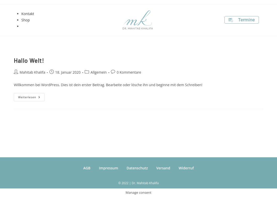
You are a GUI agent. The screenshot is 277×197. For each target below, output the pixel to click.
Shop (25, 20)
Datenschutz (137, 168)
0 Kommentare (129, 72)
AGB (86, 168)
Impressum (108, 168)
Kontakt (27, 13)
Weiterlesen (31, 96)
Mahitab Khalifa (32, 72)
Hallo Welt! (29, 60)
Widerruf (186, 168)
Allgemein (98, 72)
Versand (163, 168)
